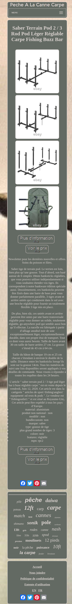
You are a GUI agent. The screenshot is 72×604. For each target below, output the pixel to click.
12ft (28, 508)
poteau (17, 509)
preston (18, 541)
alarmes (57, 517)
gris (24, 530)
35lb (26, 535)
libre (18, 535)
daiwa (51, 500)
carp (40, 509)
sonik (32, 522)
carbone (57, 524)
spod (45, 535)
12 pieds (52, 540)
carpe (54, 507)
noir (16, 547)
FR (40, 590)
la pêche (27, 547)
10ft (57, 546)
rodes (33, 530)
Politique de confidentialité (37, 578)
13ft (16, 530)
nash (56, 529)
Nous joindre (37, 572)
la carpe (27, 552)
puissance (43, 547)
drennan (55, 536)
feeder (41, 554)
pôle (19, 501)
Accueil (37, 566)
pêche (33, 500)
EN (34, 590)
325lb (35, 535)
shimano (19, 523)
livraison (51, 554)
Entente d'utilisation (37, 584)
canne (44, 530)
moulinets (33, 540)
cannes (43, 515)
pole (46, 522)
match (19, 515)
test (30, 516)
